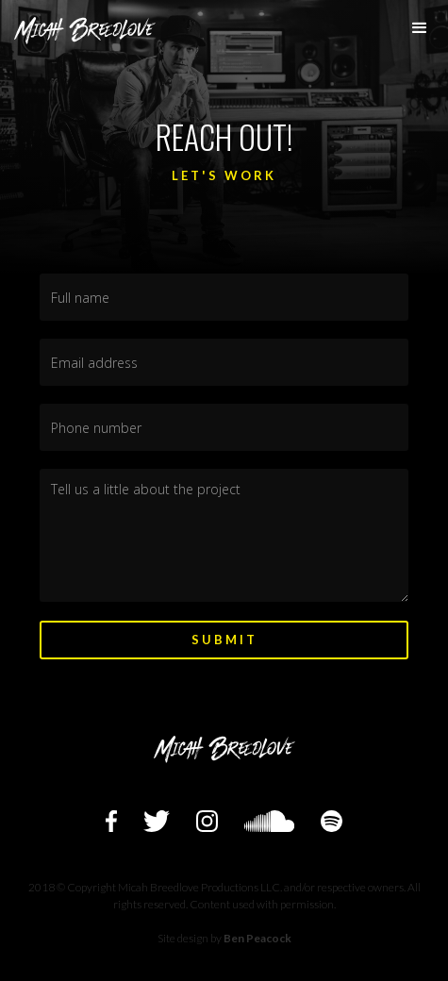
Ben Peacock (257, 938)
